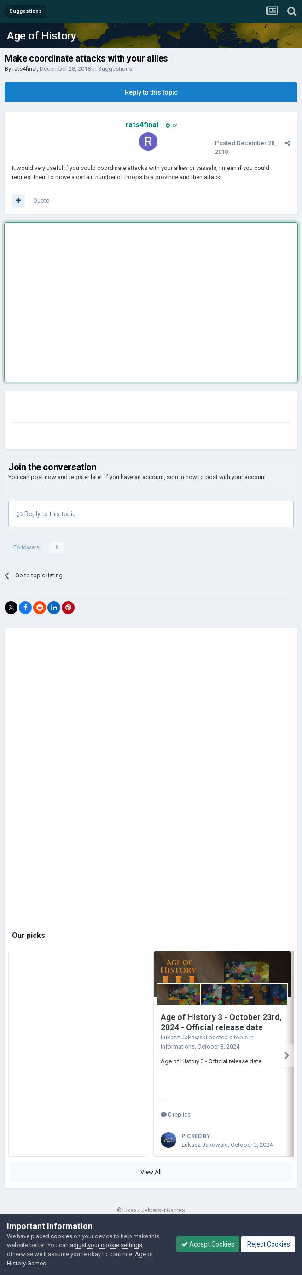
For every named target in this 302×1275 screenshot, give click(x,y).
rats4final (24, 68)
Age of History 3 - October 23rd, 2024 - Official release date (221, 1022)
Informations (178, 1046)
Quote (41, 200)
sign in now (182, 477)
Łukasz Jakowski (184, 1037)
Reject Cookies (268, 1244)
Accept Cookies (207, 1244)
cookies (61, 1236)
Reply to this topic (151, 92)
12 (171, 126)
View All (151, 1171)
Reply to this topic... (48, 514)
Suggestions (115, 68)
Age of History (41, 35)
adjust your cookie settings (106, 1244)
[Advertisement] (119, 290)
